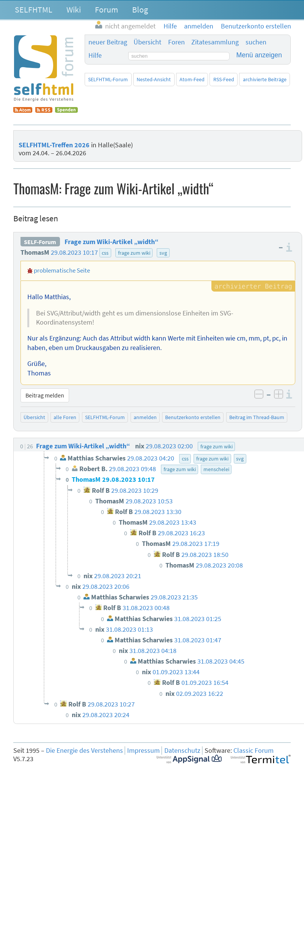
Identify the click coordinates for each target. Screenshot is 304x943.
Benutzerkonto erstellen (193, 417)
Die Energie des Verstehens (84, 750)
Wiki (73, 9)
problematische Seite (62, 270)
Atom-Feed (192, 79)
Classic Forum (253, 750)
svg (163, 252)
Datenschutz (182, 750)
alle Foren (65, 417)
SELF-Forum (40, 242)
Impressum (143, 750)
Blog (140, 9)
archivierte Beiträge (265, 79)
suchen (256, 42)
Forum (106, 9)
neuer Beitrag (107, 42)
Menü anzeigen (259, 55)
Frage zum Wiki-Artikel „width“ (112, 242)
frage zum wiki (134, 252)
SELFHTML (33, 9)
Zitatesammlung (215, 42)
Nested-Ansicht (154, 79)
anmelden (145, 417)
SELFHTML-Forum (108, 79)
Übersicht (147, 42)
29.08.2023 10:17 (74, 252)
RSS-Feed (223, 79)
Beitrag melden (44, 395)
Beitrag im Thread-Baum (256, 417)
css (105, 252)
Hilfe (95, 55)
